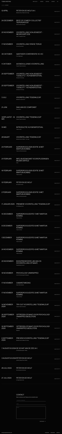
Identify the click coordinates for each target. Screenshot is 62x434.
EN (57, 1)
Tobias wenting (6, 1)
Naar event (57, 11)
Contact (53, 1)
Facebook (47, 432)
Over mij (47, 1)
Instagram (53, 432)
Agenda (41, 1)
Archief (6, 5)
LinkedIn (58, 432)
